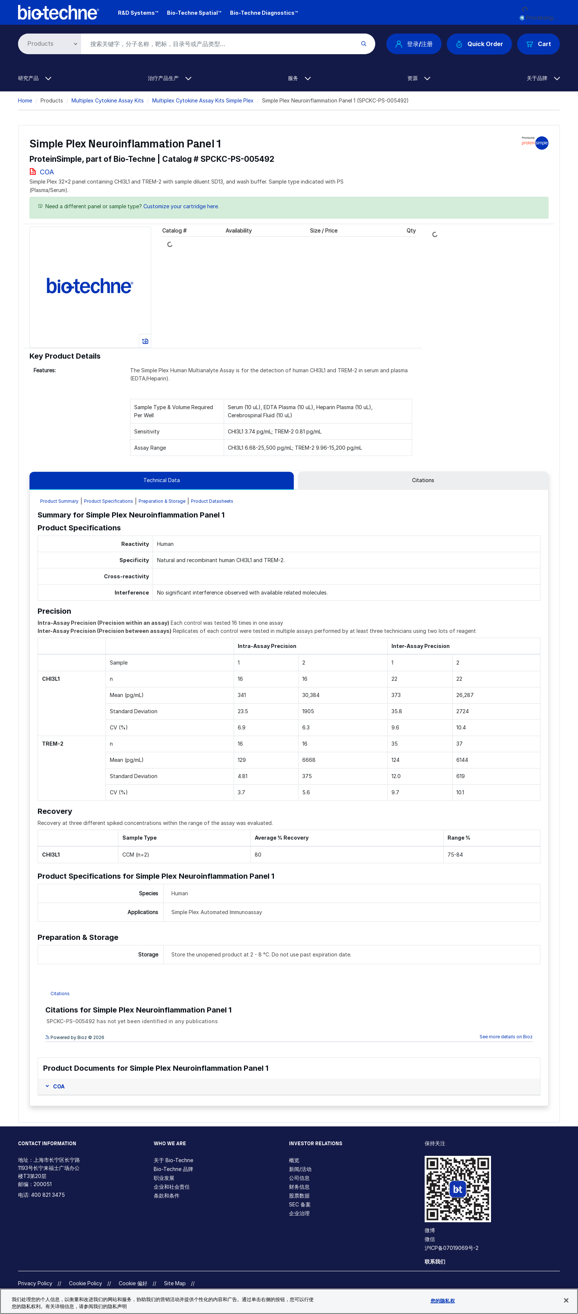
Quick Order (479, 44)
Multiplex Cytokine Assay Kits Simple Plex (203, 100)
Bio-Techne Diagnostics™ (264, 13)
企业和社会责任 (172, 1187)
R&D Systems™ (138, 13)
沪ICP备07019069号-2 (451, 1248)
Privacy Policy (35, 1283)
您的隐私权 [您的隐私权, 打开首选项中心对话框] (443, 1301)
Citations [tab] (423, 480)
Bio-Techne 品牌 (173, 1169)
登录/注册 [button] (414, 44)
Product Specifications (108, 501)
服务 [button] (299, 78)
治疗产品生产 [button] (169, 78)
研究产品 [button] (34, 78)
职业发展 (164, 1178)
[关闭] (566, 1300)
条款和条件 (167, 1195)
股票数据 (299, 1195)
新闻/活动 (300, 1169)
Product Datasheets (212, 501)
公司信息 (299, 1178)
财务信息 (299, 1187)
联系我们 (435, 1261)
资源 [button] (418, 78)
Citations (60, 993)
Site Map (175, 1283)
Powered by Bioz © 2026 (74, 1037)
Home (25, 100)
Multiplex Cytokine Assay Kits (108, 100)
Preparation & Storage (162, 501)
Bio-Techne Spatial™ (194, 13)
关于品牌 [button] (543, 78)
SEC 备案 (300, 1204)
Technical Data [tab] (161, 480)
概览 (294, 1160)
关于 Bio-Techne (173, 1160)
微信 (430, 1239)
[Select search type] (48, 44)
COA (47, 172)
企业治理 (299, 1213)
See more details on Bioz (506, 1036)
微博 (430, 1230)
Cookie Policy (85, 1283)
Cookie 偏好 (133, 1283)
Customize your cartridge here (180, 206)
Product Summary (59, 501)
